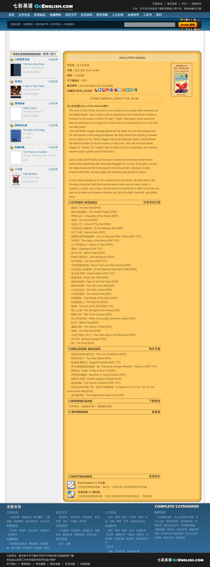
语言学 (83, 521)
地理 (117, 517)
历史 (110, 517)
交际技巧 (45, 530)
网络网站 (34, 543)
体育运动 (91, 534)
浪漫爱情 (18, 521)
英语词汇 (64, 517)
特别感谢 (41, 563)
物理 (124, 530)
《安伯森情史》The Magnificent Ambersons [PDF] (96, 395)
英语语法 (76, 517)
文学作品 (24, 14)
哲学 (61, 543)
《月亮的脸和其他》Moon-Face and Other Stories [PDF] (100, 265)
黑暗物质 (160, 529)
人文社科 (117, 14)
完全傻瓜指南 (187, 525)
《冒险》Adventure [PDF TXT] (86, 248)
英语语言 (87, 517)
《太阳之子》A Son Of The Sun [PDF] (90, 224)
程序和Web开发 (18, 543)
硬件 (46, 547)
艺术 (125, 521)
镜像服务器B (105, 406)
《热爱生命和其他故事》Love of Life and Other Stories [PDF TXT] (105, 236)
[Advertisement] (105, 40)
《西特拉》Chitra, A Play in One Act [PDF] (92, 370)
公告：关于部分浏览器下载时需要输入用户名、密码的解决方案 (166, 8)
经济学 (13, 530)
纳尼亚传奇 (172, 521)
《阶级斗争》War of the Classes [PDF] (90, 314)
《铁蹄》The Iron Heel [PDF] (85, 207)
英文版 (134, 98)
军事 (140, 517)
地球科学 (120, 534)
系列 (159, 14)
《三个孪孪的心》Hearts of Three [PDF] (91, 244)
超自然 (130, 538)
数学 (110, 530)
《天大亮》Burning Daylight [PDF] (87, 339)
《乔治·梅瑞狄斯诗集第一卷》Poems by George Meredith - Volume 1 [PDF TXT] (113, 366)
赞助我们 (26, 563)
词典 (110, 551)
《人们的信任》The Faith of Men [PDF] (90, 289)
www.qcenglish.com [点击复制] (96, 85)
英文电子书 (42, 24)
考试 (65, 521)
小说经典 (68, 24)
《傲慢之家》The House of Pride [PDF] (90, 326)
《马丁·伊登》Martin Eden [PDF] (87, 232)
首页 (11, 14)
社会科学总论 (137, 521)
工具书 (147, 14)
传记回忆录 (31, 521)
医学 (117, 530)
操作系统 (16, 547)
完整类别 (157, 3)
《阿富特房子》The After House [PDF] (90, 358)
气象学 (131, 534)
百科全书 (120, 551)
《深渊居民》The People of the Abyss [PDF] (93, 298)
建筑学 (140, 534)
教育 (118, 521)
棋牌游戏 (79, 534)
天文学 (109, 534)
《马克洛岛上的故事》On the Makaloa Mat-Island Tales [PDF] (103, 269)
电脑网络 (55, 14)
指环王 (171, 529)
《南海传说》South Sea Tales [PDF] (89, 277)
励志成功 (33, 530)
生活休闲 (86, 14)
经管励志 (40, 14)
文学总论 (45, 521)
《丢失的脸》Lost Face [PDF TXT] (88, 261)
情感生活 (87, 530)
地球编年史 (186, 521)
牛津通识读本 (164, 517)
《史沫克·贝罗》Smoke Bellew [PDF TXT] (92, 273)
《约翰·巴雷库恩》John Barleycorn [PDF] (91, 257)
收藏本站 (196, 3)
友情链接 (85, 563)
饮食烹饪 (76, 530)
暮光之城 (168, 537)
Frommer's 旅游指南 (172, 533)
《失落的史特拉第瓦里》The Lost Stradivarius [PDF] (97, 354)
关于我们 (11, 563)
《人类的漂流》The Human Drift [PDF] (90, 294)
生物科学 (141, 530)
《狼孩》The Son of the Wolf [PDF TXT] (91, 306)
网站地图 (55, 563)
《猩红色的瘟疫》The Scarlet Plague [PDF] (93, 211)
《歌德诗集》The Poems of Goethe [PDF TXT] (94, 383)
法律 (112, 521)
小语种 (73, 521)
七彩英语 (28, 24)
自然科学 (133, 14)
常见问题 (70, 563)
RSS (184, 3)
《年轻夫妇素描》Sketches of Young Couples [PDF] (97, 374)
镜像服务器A (88, 406)
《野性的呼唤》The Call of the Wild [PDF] (92, 285)
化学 (131, 530)
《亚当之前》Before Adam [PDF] (87, 252)
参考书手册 (133, 551)
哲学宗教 (102, 14)
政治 (124, 517)
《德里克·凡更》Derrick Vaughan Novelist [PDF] (95, 378)
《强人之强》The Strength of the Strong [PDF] (94, 310)
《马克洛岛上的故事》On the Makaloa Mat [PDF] (96, 228)
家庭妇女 (68, 534)
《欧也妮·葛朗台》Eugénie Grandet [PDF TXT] (94, 362)
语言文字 (71, 14)
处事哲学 (12, 534)
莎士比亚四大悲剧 (184, 517)
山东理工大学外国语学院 (27, 559)
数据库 (38, 547)
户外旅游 (64, 530)
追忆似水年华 (171, 525)
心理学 (132, 517)
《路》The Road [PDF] (81, 343)
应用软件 (28, 547)
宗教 (68, 543)
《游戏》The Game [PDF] (83, 220)
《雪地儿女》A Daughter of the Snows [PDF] (93, 216)
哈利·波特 (182, 529)
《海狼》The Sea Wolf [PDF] (85, 330)
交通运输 (119, 538)
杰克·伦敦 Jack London (87, 70)
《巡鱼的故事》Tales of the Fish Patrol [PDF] (93, 281)
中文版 (126, 98)
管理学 (22, 530)
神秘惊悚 (26, 517)
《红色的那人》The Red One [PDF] (88, 302)
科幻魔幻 (38, 517)
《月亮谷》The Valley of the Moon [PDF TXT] (94, 240)
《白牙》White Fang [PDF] (83, 322)
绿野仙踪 (180, 537)
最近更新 (172, 3)
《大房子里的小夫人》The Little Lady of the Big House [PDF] (102, 335)
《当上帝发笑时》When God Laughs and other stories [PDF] (102, 318)
